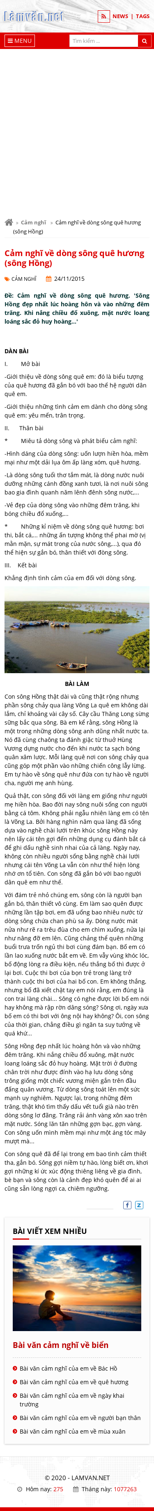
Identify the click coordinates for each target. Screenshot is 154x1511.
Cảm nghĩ (33, 222)
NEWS (120, 16)
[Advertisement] (77, 130)
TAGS (142, 16)
